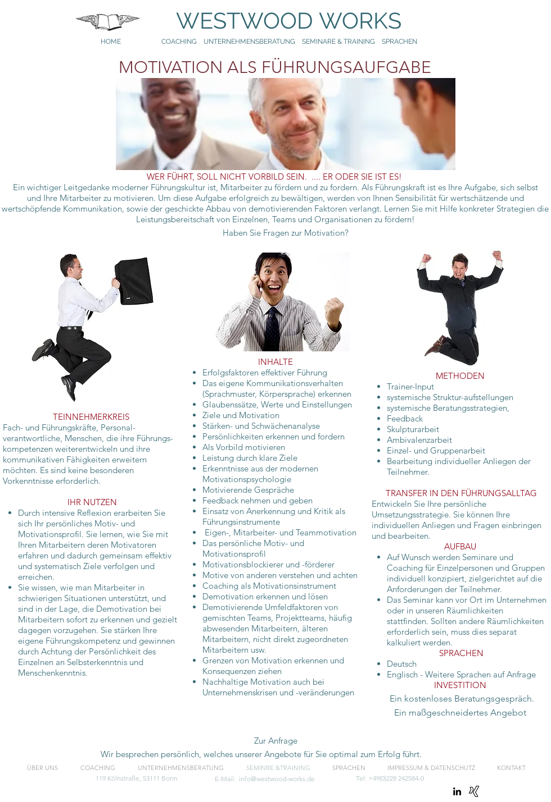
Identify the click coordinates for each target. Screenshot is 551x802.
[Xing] (474, 791)
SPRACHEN (400, 41)
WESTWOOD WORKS (278, 20)
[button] (460, 713)
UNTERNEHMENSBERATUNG (253, 41)
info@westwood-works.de (277, 778)
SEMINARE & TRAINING (338, 41)
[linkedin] (457, 791)
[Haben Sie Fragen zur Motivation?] (285, 233)
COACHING (179, 41)
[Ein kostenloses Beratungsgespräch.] (463, 699)
